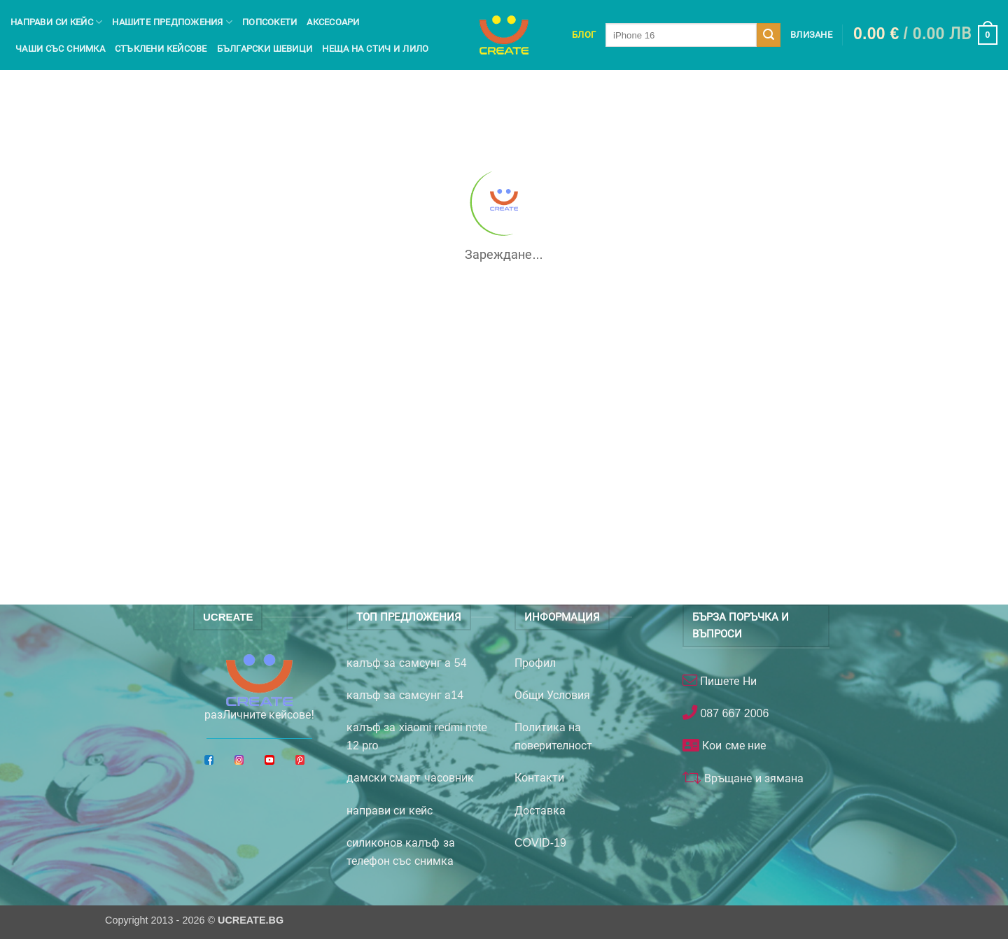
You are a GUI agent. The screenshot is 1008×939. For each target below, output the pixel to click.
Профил (535, 663)
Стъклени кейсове (161, 48)
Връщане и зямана (752, 778)
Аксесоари (333, 22)
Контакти (539, 778)
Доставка (540, 811)
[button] (925, 35)
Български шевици (265, 48)
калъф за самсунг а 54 (406, 663)
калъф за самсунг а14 (404, 695)
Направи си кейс (56, 22)
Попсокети (269, 22)
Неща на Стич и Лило (375, 48)
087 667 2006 (733, 713)
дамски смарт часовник (410, 778)
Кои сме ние (732, 745)
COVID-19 (540, 843)
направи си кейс (389, 811)
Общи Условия (552, 695)
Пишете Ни (727, 681)
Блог (584, 34)
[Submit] (768, 35)
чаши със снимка (60, 48)
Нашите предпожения (172, 22)
